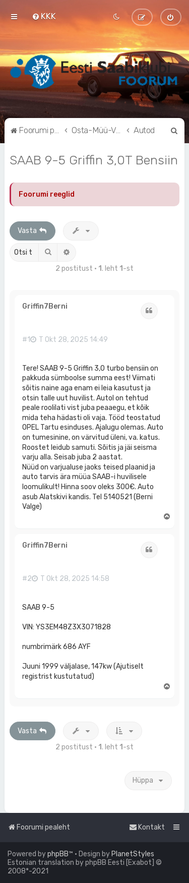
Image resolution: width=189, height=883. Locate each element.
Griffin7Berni (45, 307)
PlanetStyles (132, 854)
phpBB (58, 854)
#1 (26, 340)
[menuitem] (43, 16)
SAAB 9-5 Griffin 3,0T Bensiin (94, 159)
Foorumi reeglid (47, 194)
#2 (27, 579)
